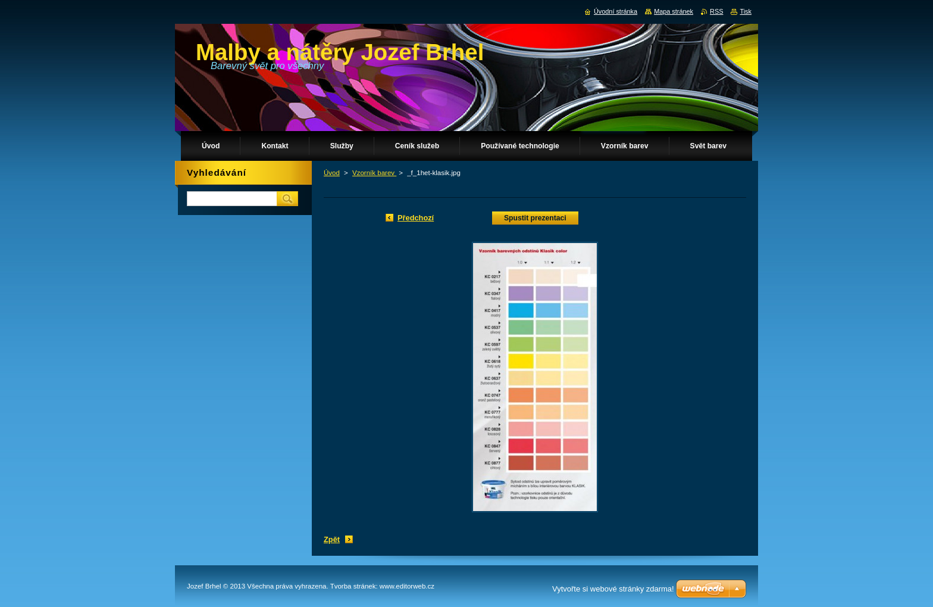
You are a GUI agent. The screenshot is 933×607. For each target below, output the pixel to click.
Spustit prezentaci (535, 218)
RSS (716, 11)
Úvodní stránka (615, 11)
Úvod (332, 172)
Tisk (746, 11)
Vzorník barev (374, 172)
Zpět (332, 539)
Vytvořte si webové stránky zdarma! (613, 588)
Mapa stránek (673, 11)
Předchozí (415, 217)
